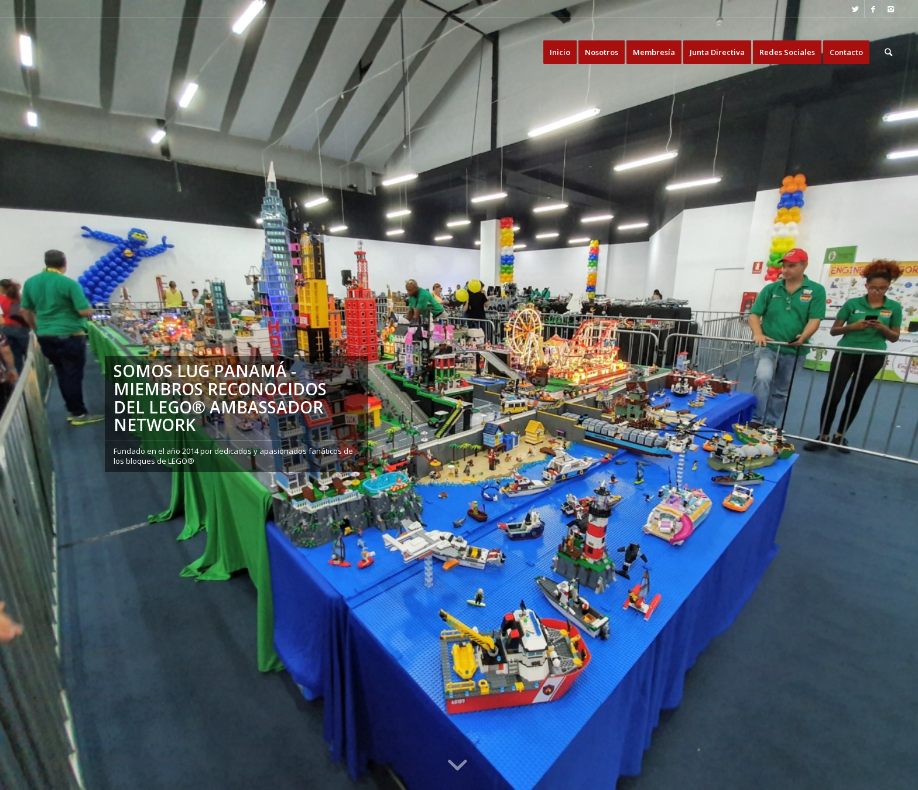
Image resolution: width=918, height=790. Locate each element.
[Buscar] (888, 52)
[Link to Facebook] (873, 9)
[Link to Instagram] (891, 9)
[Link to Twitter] (855, 9)
